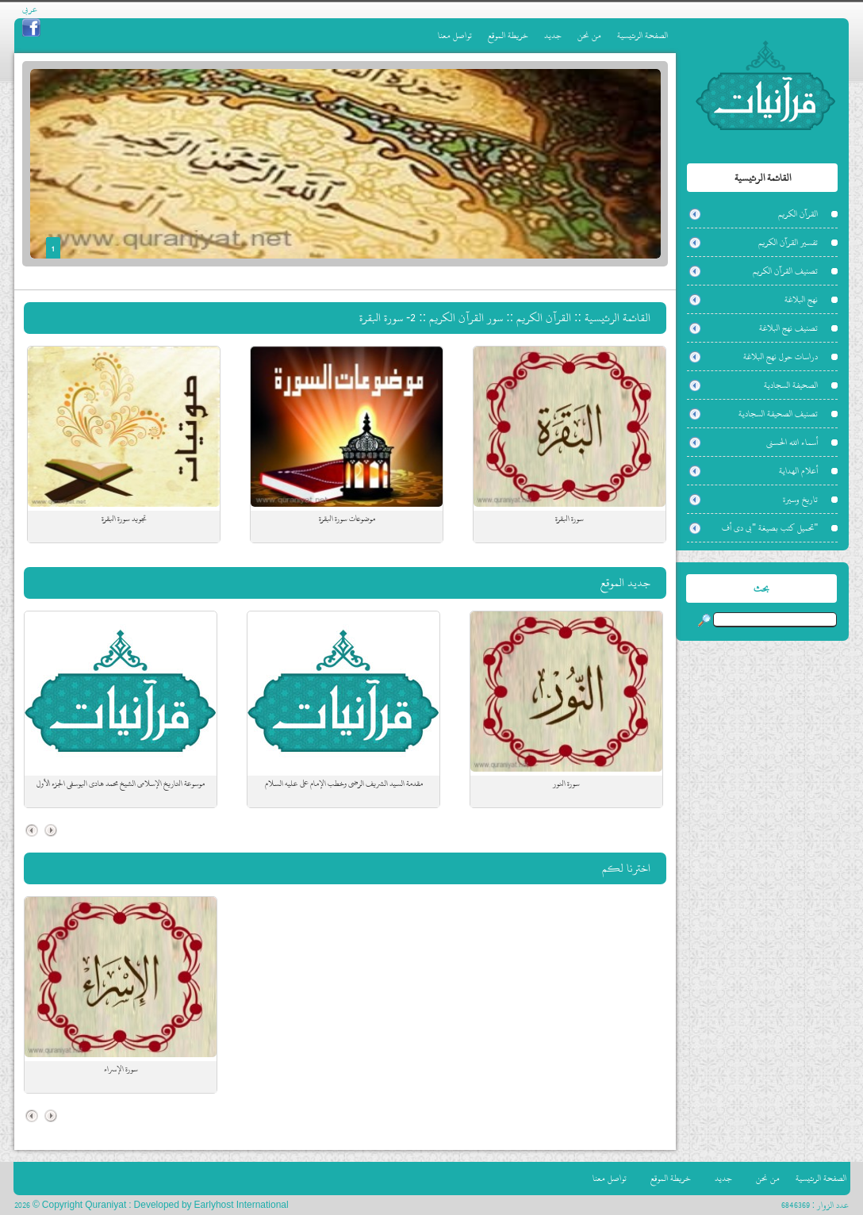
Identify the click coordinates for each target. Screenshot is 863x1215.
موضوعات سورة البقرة (347, 519)
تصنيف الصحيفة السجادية (778, 413)
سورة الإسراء (121, 1069)
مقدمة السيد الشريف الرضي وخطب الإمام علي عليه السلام (344, 783)
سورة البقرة (569, 519)
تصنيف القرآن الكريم (785, 271)
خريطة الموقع (508, 35)
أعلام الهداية (798, 471)
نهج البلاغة (801, 299)
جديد (553, 35)
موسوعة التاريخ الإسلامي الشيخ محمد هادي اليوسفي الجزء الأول (120, 783)
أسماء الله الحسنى (792, 442)
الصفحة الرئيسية (642, 35)
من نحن (589, 35)
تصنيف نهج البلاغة (788, 328)
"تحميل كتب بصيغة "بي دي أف (770, 528)
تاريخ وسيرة (800, 499)
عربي (29, 9)
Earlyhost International (241, 1205)
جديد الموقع (625, 582)
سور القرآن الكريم (466, 317)
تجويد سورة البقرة (124, 519)
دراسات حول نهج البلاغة (780, 356)
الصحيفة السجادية (791, 385)
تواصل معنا (455, 35)
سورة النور (566, 783)
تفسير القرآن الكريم (788, 242)
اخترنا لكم (626, 868)
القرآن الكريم (798, 214)
